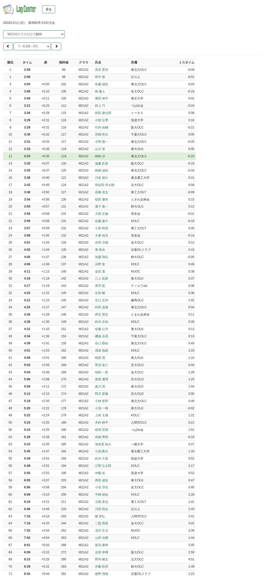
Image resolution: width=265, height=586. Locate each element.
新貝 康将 (101, 545)
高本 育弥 (101, 70)
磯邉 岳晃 (101, 336)
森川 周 (100, 386)
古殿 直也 (101, 502)
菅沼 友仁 (101, 365)
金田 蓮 (100, 271)
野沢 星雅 (101, 394)
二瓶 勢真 (101, 523)
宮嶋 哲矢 (101, 134)
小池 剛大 (101, 451)
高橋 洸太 (101, 192)
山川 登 (100, 149)
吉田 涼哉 (101, 242)
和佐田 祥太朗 (104, 185)
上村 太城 (101, 415)
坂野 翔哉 (101, 574)
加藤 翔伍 (101, 257)
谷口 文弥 (101, 300)
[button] (8, 46)
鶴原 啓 (100, 358)
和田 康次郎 (103, 113)
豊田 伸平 (101, 98)
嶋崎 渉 (100, 156)
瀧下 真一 (101, 206)
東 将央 (100, 250)
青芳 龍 (100, 286)
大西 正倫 (101, 214)
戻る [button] (49, 9)
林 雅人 (100, 91)
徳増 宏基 (101, 430)
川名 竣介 (101, 178)
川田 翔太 (101, 509)
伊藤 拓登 (101, 566)
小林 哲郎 (101, 401)
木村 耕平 (101, 422)
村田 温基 (101, 307)
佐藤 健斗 (101, 221)
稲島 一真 (101, 372)
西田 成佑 (101, 480)
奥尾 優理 (101, 379)
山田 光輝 (101, 538)
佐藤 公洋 (101, 329)
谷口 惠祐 (101, 343)
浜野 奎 (100, 264)
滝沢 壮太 (101, 530)
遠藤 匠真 (101, 163)
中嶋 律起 (101, 494)
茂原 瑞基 (101, 350)
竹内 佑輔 (101, 127)
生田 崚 (100, 293)
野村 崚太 (101, 559)
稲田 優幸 (101, 199)
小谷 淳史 (101, 487)
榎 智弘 (100, 516)
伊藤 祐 (100, 473)
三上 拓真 (101, 278)
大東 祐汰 (101, 235)
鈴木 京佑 (101, 322)
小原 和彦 (101, 228)
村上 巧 (100, 106)
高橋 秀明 (101, 437)
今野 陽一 (101, 142)
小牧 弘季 (101, 120)
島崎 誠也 (101, 170)
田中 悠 (100, 77)
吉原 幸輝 (101, 552)
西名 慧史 (101, 314)
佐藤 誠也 (101, 84)
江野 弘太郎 (103, 466)
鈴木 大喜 (101, 458)
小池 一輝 (101, 408)
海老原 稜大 (103, 444)
